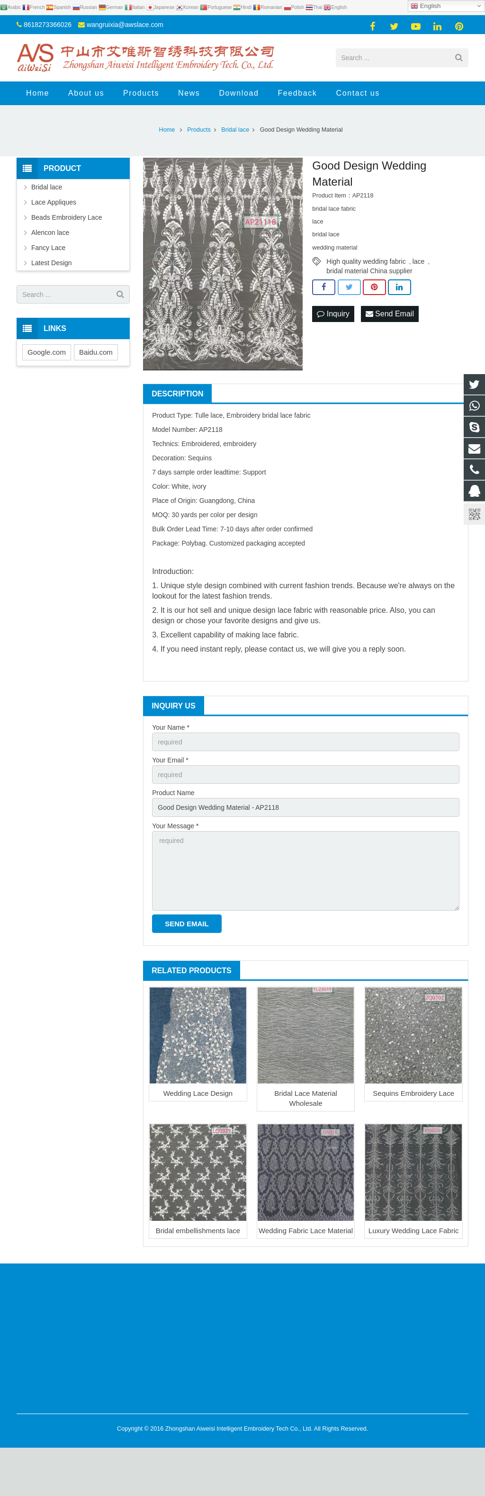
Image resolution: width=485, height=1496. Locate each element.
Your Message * (175, 826)
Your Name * (170, 727)
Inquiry (333, 314)
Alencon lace (50, 232)
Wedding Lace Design (198, 1093)
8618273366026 (48, 24)
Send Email (390, 314)
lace (419, 261)
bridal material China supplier (369, 271)
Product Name (173, 793)
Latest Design (51, 263)
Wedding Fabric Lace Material (306, 1231)
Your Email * (170, 760)
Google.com (46, 352)
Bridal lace (46, 187)
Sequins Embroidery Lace (413, 1093)
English (425, 6)
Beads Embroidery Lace (66, 217)
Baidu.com (96, 352)
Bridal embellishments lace (198, 1231)
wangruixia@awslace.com (125, 24)
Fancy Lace (48, 247)
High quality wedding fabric (365, 261)
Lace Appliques (53, 202)
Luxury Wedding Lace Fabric (413, 1231)
